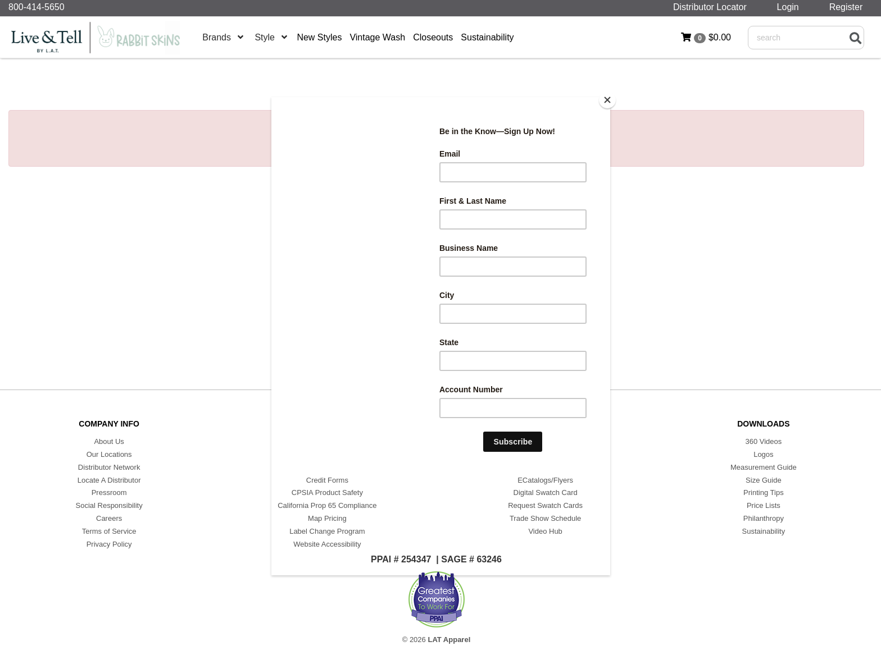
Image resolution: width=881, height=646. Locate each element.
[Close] (607, 99)
